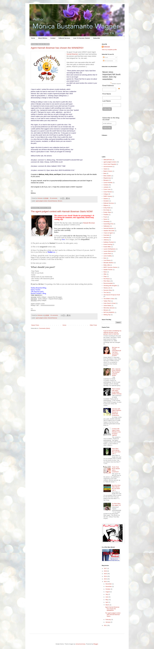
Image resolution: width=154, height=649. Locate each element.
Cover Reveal (107, 192)
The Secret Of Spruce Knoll (111, 295)
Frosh (105, 217)
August (108, 592)
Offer (104, 274)
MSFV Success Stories (110, 267)
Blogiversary (107, 178)
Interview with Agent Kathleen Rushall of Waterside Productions (116, 412)
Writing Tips (106, 314)
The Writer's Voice (108, 298)
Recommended (108, 283)
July (107, 594)
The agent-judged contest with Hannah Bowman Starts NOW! (62, 211)
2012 (105, 581)
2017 (105, 568)
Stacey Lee (106, 288)
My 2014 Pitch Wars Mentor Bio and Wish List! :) (116, 488)
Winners (60, 201)
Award (105, 169)
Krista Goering (107, 244)
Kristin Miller (107, 246)
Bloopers (106, 180)
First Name (106, 94)
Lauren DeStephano (109, 249)
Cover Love (106, 189)
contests (105, 187)
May (107, 599)
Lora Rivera (106, 260)
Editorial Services (64, 38)
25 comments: (54, 198)
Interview (106, 237)
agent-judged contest (41, 201)
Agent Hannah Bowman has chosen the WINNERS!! (57, 48)
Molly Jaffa (106, 265)
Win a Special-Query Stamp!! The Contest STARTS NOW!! (116, 372)
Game (105, 219)
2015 (105, 573)
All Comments (108, 61)
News (105, 272)
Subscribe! (96, 38)
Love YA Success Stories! (81, 38)
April (107, 602)
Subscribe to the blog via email (110, 119)
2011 (105, 625)
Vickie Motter (107, 305)
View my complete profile (109, 49)
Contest (105, 185)
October (108, 589)
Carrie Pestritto (107, 182)
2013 (105, 579)
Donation (106, 201)
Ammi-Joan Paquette (109, 164)
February (108, 619)
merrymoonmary (80, 644)
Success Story (107, 290)
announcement (107, 166)
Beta (104, 173)
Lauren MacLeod (108, 251)
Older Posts (93, 325)
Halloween (106, 226)
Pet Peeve (106, 278)
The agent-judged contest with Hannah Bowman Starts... (112, 614)
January (108, 622)
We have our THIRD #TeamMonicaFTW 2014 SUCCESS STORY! (116, 351)
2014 (105, 576)
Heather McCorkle (108, 230)
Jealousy (106, 240)
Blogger (95, 644)
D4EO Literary (107, 196)
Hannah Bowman (72, 54)
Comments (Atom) (44, 328)
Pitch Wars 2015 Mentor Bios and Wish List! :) (116, 451)
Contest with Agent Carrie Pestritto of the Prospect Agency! (116, 432)
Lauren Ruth (107, 253)
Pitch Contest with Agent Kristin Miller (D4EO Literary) (116, 391)
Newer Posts (35, 325)
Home (33, 38)
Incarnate (106, 235)
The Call (105, 292)
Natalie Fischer (107, 269)
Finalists (105, 214)
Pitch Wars (106, 281)
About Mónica (42, 38)
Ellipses (105, 205)
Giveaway (106, 221)
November (109, 586)
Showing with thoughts (110, 285)
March (108, 605)
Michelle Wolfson (108, 262)
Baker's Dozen (107, 171)
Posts (105, 57)
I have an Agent (108, 233)
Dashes (105, 198)
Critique (105, 194)
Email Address (111, 86)
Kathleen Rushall (108, 242)
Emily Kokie (106, 207)
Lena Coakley (107, 256)
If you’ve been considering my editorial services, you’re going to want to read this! (112, 332)
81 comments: (54, 315)
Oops (105, 276)
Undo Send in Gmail (109, 303)
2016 (105, 571)
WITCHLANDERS (108, 312)
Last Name (106, 101)
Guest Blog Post (108, 224)
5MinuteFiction (107, 159)
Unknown (107, 47)
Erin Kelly (106, 210)
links (104, 258)
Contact (52, 38)
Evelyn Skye (107, 212)
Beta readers (107, 175)
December (109, 584)
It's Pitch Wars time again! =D (116, 504)
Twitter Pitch (107, 301)
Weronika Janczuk (108, 308)
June (107, 597)
